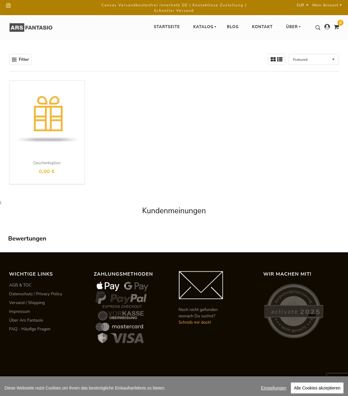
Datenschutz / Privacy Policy (35, 294)
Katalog (205, 27)
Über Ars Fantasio (26, 320)
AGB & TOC (20, 285)
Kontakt (262, 27)
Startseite (167, 27)
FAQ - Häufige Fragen (29, 329)
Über (293, 27)
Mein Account (327, 5)
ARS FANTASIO (50, 382)
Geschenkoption (47, 163)
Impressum (19, 311)
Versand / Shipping (27, 303)
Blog (233, 27)
